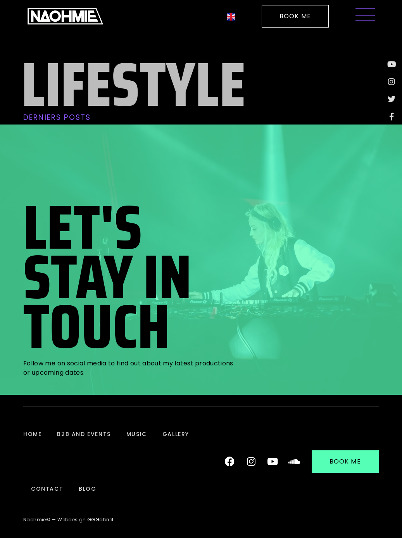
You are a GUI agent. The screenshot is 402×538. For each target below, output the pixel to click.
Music (136, 434)
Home (32, 434)
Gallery (175, 434)
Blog (87, 489)
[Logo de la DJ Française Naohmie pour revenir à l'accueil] (65, 16)
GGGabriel (100, 519)
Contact (47, 489)
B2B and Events (83, 434)
